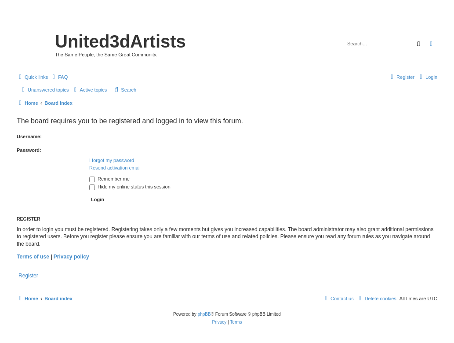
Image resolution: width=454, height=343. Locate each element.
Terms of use (33, 257)
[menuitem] (59, 77)
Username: (29, 136)
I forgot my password (111, 160)
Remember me (109, 178)
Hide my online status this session (130, 186)
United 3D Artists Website (227, 20)
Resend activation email (115, 167)
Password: (29, 150)
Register (28, 276)
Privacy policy (71, 257)
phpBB (204, 314)
